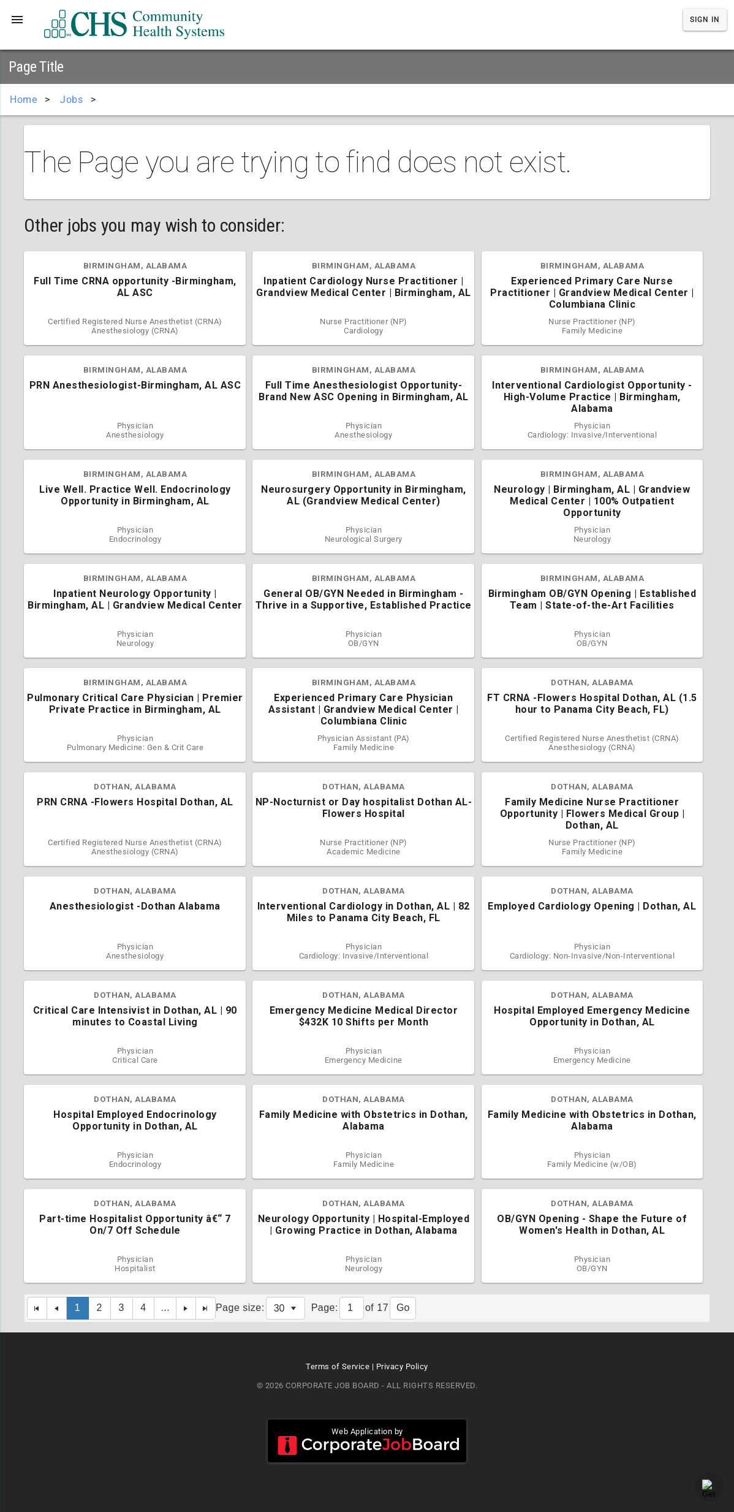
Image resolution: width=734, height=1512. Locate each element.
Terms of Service (337, 1366)
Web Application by (367, 1441)
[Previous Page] (57, 1308)
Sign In (705, 19)
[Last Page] (206, 1308)
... (165, 1307)
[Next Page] (186, 1308)
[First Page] (37, 1308)
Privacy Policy (402, 1366)
